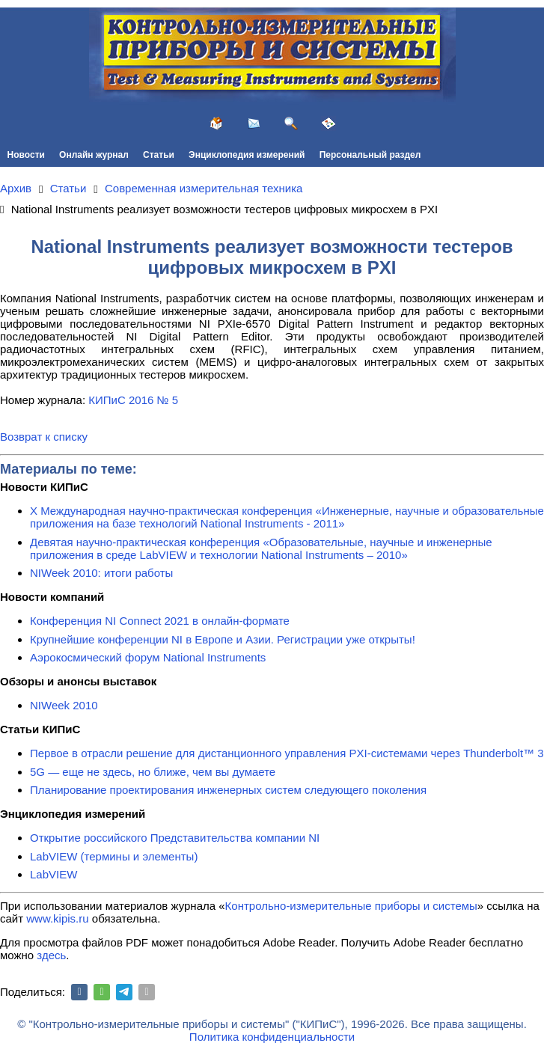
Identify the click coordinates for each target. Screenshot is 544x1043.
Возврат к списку (44, 436)
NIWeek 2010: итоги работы (101, 572)
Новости (26, 155)
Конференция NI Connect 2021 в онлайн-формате (160, 620)
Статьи (158, 155)
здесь (51, 955)
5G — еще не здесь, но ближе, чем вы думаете (152, 771)
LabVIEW (53, 874)
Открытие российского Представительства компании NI (175, 837)
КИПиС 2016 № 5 (133, 400)
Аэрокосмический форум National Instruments (148, 657)
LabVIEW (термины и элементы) (114, 856)
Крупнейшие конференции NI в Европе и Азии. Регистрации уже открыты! (222, 639)
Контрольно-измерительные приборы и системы (351, 905)
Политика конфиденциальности (272, 1036)
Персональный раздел (370, 155)
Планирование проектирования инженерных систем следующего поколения (228, 789)
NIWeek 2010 (64, 705)
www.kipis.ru (57, 918)
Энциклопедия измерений (247, 155)
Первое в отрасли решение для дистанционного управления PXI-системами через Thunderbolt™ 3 (287, 753)
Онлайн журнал (94, 155)
